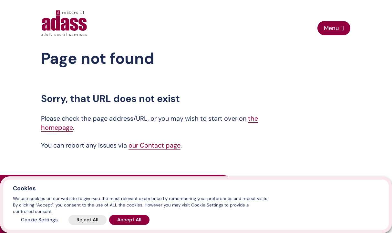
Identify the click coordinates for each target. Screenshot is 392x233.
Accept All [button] (129, 219)
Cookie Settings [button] (39, 219)
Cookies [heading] (24, 188)
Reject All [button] (87, 219)
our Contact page (155, 145)
